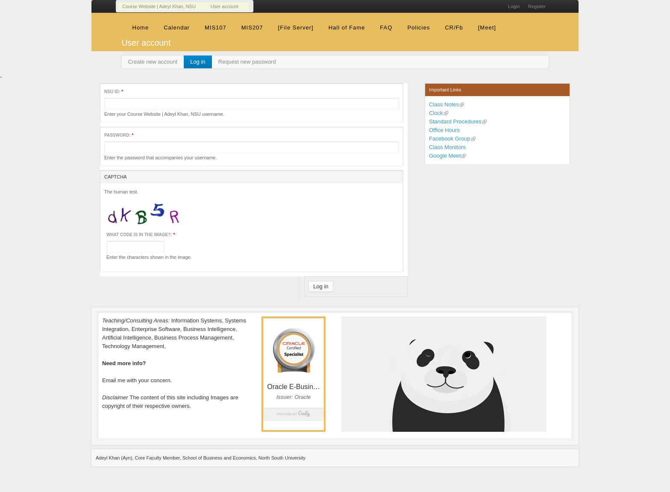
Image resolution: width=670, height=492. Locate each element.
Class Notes (444, 104)
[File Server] (296, 27)
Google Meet (445, 155)
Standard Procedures (455, 121)
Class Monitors (447, 147)
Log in (197, 62)
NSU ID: (113, 91)
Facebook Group (449, 138)
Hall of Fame (347, 27)
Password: (118, 135)
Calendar (177, 27)
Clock (436, 113)
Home (140, 27)
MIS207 (252, 27)
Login (514, 6)
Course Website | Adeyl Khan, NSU (159, 6)
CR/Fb (454, 27)
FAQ (386, 27)
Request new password (247, 62)
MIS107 (215, 27)
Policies (418, 27)
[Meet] (487, 27)
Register (537, 6)
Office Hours (444, 130)
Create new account (153, 62)
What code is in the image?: (140, 234)
